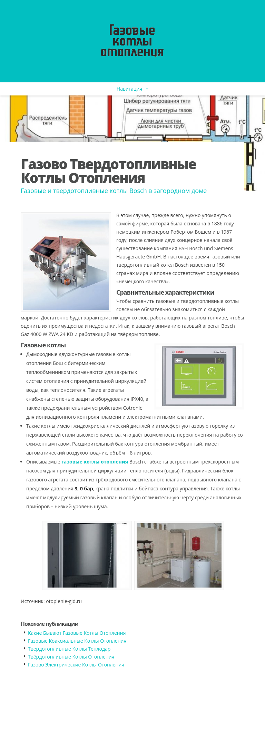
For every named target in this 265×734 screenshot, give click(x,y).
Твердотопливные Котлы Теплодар (69, 648)
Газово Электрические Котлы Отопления (76, 664)
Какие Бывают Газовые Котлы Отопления (77, 633)
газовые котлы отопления (94, 461)
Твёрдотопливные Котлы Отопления (71, 656)
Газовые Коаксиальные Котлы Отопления (77, 641)
